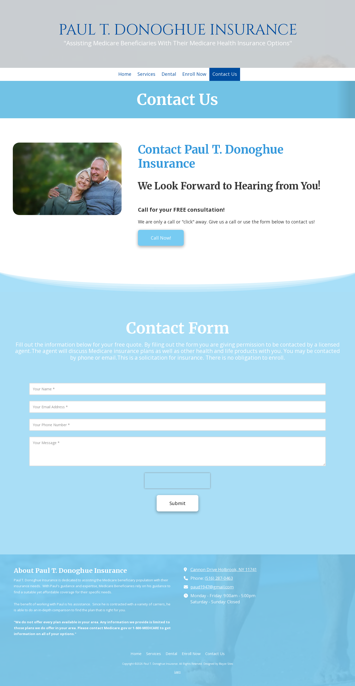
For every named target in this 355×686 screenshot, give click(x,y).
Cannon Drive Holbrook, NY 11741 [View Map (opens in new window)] (223, 569)
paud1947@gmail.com (212, 587)
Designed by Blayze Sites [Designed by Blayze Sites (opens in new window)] (218, 664)
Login (177, 672)
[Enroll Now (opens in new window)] (194, 74)
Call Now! (161, 238)
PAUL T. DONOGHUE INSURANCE (178, 30)
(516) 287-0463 (219, 578)
